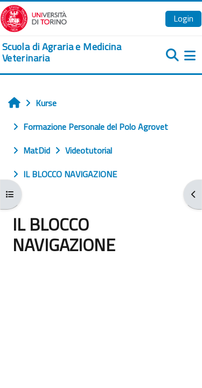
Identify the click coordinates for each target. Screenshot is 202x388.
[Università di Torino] (33, 17)
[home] (67, 52)
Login (183, 18)
